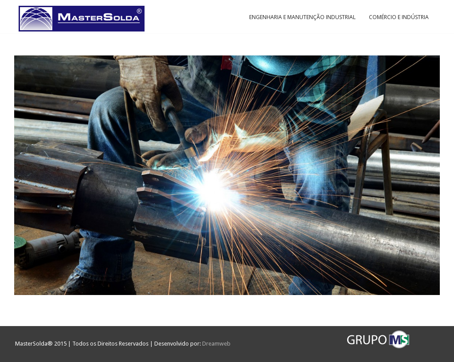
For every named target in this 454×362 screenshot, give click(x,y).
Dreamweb (216, 343)
